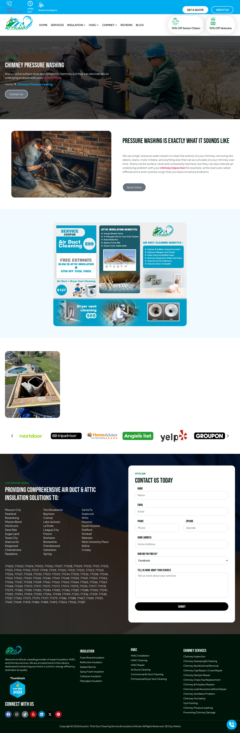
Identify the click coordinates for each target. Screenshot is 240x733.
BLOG (140, 25)
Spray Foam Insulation (92, 671)
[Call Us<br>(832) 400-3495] (9, 3)
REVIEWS (126, 25)
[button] (76, 25)
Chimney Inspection (194, 656)
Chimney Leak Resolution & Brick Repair (204, 689)
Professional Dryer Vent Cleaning (149, 678)
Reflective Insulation (91, 662)
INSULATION (76, 25)
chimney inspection (172, 168)
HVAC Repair (138, 664)
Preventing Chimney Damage (199, 712)
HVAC (94, 25)
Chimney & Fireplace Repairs (199, 684)
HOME (43, 25)
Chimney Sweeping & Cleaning (200, 661)
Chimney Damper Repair (196, 675)
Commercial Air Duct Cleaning (147, 674)
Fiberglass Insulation (91, 680)
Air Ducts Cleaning (140, 669)
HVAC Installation (140, 655)
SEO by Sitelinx (172, 726)
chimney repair (52, 78)
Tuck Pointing (190, 703)
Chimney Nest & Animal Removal (200, 665)
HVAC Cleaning (139, 660)
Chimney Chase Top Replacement (201, 679)
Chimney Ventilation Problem (199, 693)
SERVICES (57, 25)
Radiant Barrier (88, 666)
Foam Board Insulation (92, 657)
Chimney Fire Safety (194, 698)
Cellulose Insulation (90, 676)
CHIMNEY (109, 25)
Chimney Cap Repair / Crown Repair (202, 670)
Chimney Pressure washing (198, 707)
